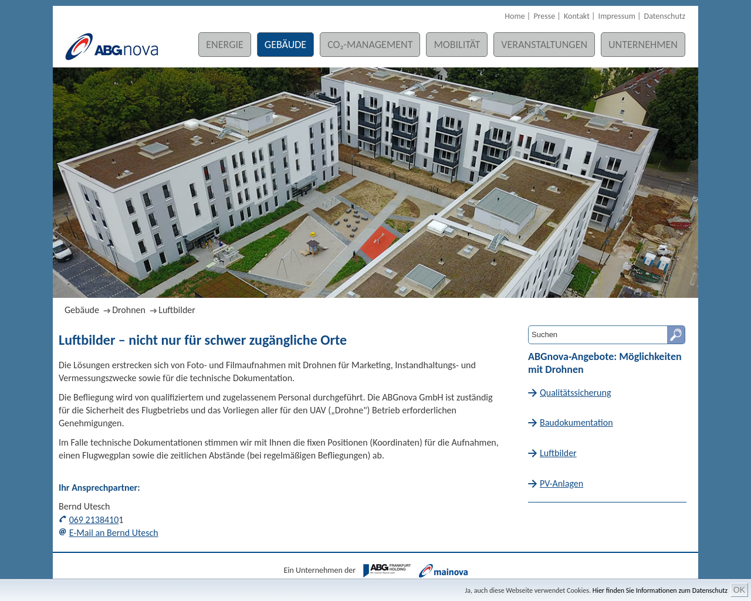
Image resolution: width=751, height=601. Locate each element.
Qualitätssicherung (575, 392)
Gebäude (285, 44)
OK (739, 590)
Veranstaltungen (544, 44)
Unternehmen (643, 44)
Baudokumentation (576, 422)
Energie (224, 44)
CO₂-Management (369, 44)
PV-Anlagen (561, 483)
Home (515, 16)
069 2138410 (94, 519)
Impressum (616, 16)
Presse (544, 16)
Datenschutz (664, 16)
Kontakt (577, 16)
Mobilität (457, 44)
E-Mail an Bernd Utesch (113, 532)
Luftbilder (176, 309)
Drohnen (129, 309)
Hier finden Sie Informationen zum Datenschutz (660, 590)
